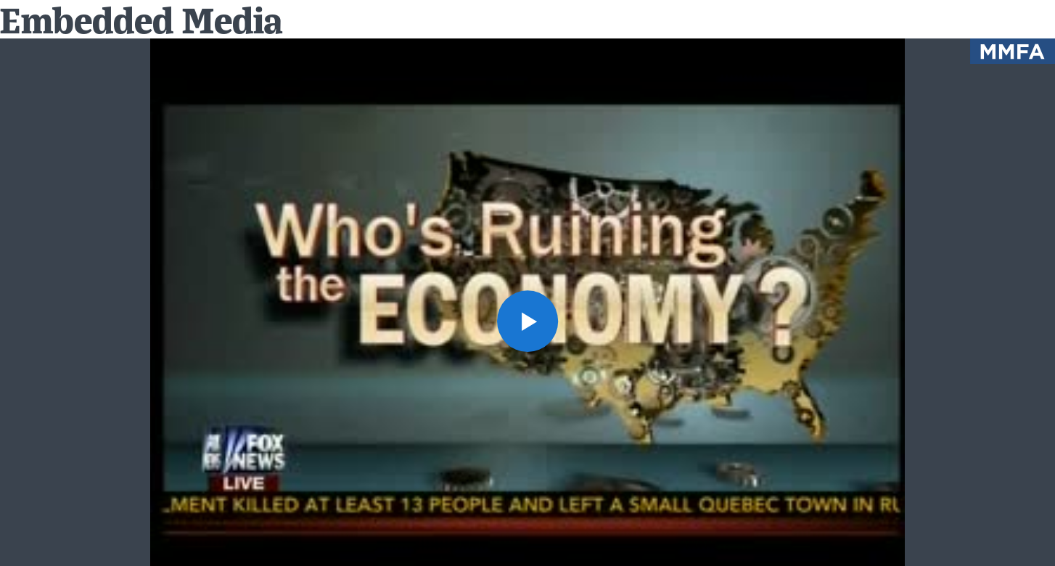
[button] (528, 321)
